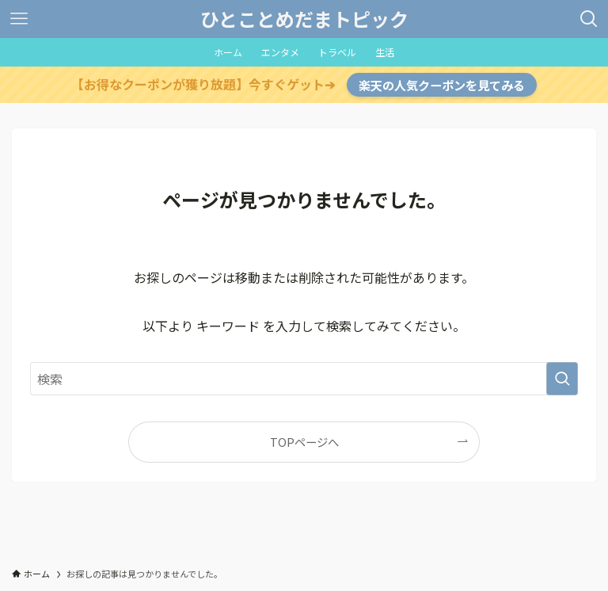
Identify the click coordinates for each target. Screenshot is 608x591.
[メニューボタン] (19, 19)
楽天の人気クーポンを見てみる (442, 84)
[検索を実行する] (562, 378)
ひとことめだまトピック (304, 19)
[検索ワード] (303, 378)
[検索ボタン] (589, 19)
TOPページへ (304, 441)
